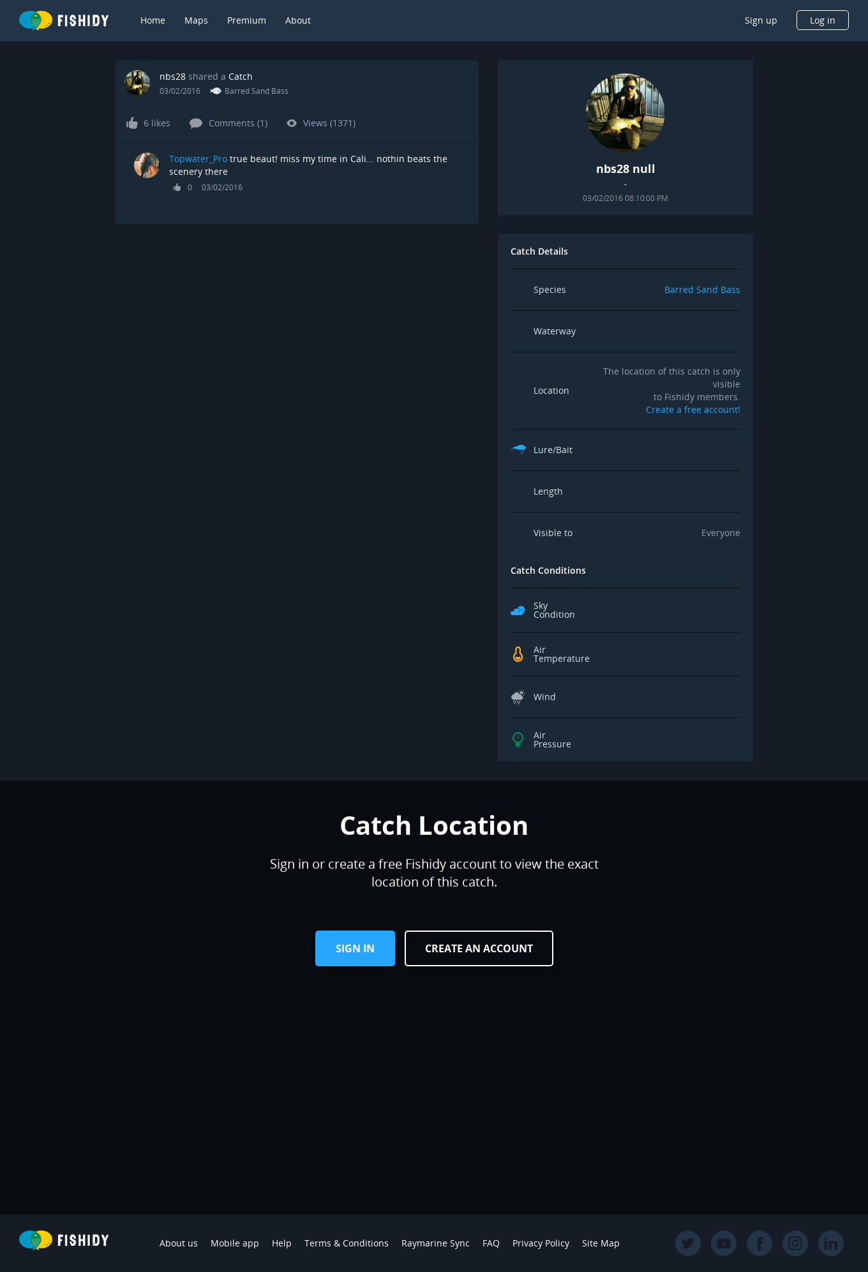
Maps (196, 20)
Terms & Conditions (346, 1243)
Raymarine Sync (435, 1243)
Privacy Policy (541, 1243)
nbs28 (173, 76)
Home (152, 20)
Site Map (601, 1243)
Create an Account (479, 948)
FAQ (491, 1243)
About (298, 20)
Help (282, 1243)
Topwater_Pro (198, 159)
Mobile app (235, 1243)
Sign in (355, 948)
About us (179, 1243)
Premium (246, 20)
